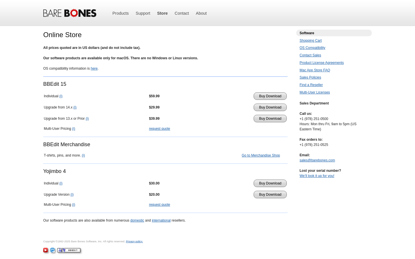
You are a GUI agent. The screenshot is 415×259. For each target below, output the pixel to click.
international (161, 220)
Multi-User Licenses (315, 92)
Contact (182, 13)
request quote (159, 129)
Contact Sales (310, 55)
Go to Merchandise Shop (261, 155)
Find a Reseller (311, 85)
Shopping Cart (311, 41)
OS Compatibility (312, 48)
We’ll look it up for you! (317, 176)
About (201, 13)
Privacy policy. (134, 241)
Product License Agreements (322, 63)
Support (143, 13)
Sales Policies (310, 77)
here (94, 68)
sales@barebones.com (317, 160)
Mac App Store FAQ (315, 70)
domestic (137, 220)
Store (162, 13)
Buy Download (270, 96)
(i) (61, 96)
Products (120, 13)
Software (307, 33)
